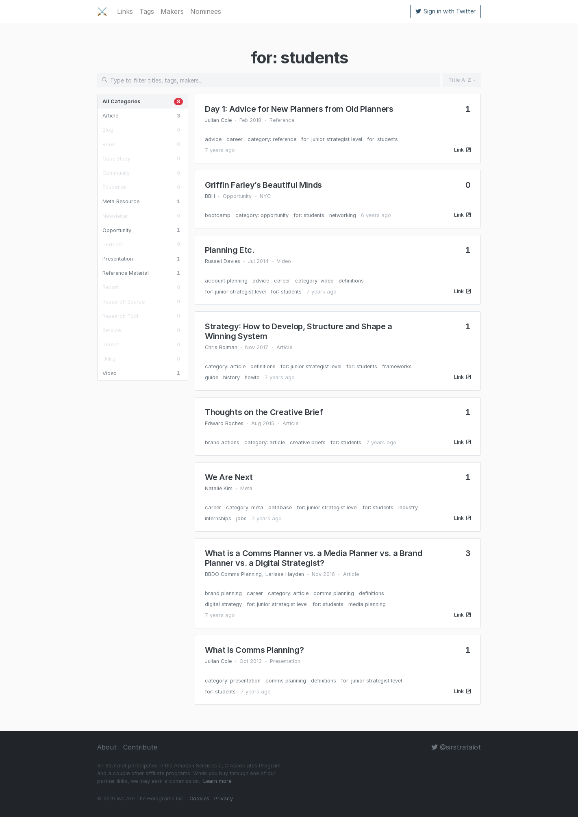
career (234, 139)
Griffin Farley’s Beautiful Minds (263, 185)
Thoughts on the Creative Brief (264, 412)
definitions (351, 281)
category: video (314, 281)
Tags (146, 11)
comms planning (333, 593)
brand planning (223, 593)
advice (213, 139)
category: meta (244, 507)
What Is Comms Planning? (254, 650)
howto (252, 377)
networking (342, 215)
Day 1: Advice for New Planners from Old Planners (299, 109)
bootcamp (217, 215)
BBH (210, 196)
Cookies (199, 798)
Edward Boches (224, 423)
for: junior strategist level (331, 139)
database (280, 507)
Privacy (223, 798)
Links (125, 11)
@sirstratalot (456, 747)
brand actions (222, 442)
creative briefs (308, 442)
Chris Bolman (221, 347)
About (107, 747)
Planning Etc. (229, 250)
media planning (367, 604)
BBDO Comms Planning (233, 574)
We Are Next (228, 477)
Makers (172, 11)
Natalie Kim (219, 488)
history (231, 377)
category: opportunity (262, 215)
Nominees (205, 11)
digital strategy (223, 604)
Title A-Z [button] (459, 80)
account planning (226, 281)
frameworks (397, 366)
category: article (225, 366)
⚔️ (102, 11)
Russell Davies (222, 261)
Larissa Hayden (284, 574)
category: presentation (233, 681)
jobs (241, 518)
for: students (382, 139)
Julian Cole (218, 120)
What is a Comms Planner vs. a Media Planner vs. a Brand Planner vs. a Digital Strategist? (313, 558)
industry (408, 507)
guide (211, 377)
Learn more (217, 781)
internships (218, 518)
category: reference (272, 139)
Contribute (140, 747)
